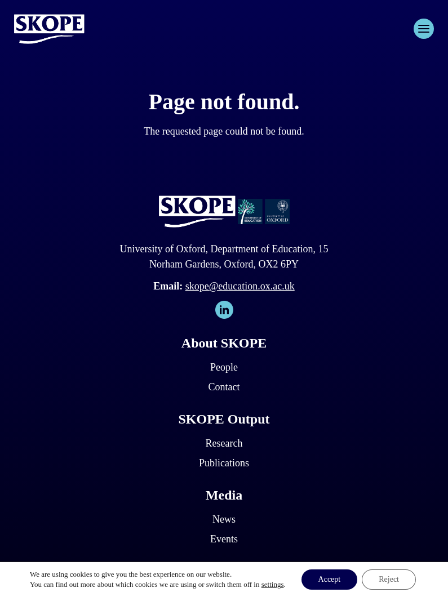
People (224, 367)
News (224, 519)
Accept (329, 579)
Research (224, 443)
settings (272, 584)
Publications (224, 463)
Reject (389, 579)
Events (224, 539)
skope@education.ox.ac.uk (240, 286)
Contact (223, 387)
